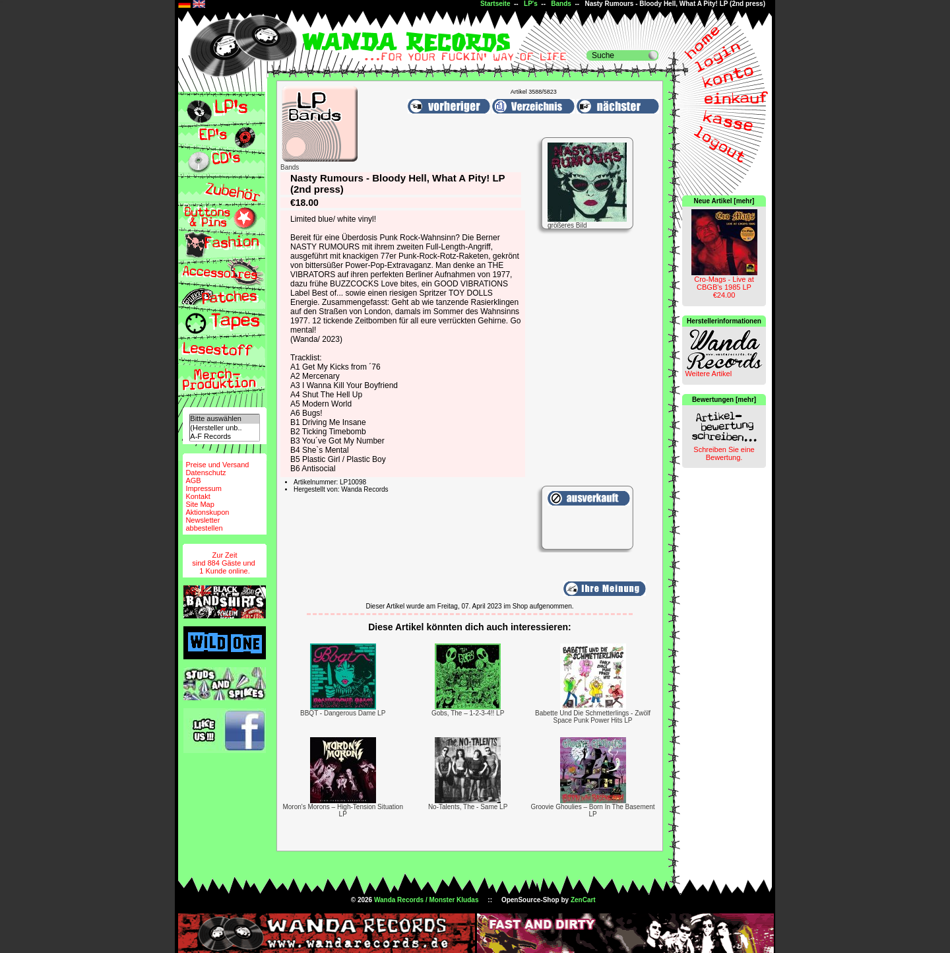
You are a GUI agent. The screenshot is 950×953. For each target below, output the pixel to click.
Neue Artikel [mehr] (724, 201)
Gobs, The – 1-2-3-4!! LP (467, 713)
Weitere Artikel (708, 374)
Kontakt (197, 496)
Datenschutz (205, 472)
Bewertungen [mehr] (724, 399)
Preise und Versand (217, 465)
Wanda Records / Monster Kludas (426, 900)
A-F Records (224, 436)
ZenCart (583, 900)
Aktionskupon (207, 512)
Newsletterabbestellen (203, 524)
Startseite (495, 3)
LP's (531, 3)
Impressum (203, 488)
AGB (193, 480)
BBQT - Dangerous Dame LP (342, 713)
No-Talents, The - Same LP (467, 806)
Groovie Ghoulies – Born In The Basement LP (592, 810)
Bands (561, 3)
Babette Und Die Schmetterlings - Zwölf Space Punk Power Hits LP (592, 716)
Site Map (199, 504)
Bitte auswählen (224, 418)
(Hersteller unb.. (224, 428)
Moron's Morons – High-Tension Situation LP (342, 810)
